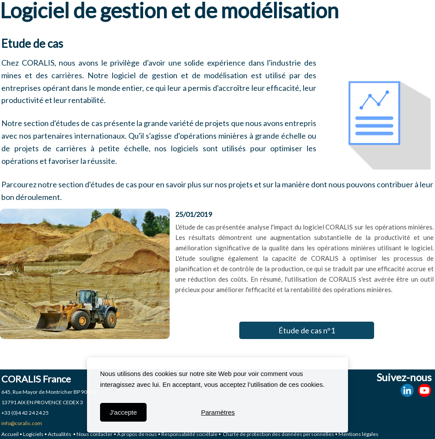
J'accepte (123, 412)
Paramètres (218, 412)
